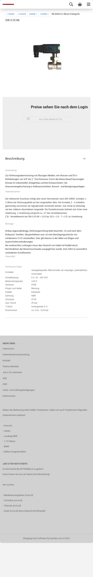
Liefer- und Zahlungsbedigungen (19, 390)
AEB (5, 378)
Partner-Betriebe (11, 366)
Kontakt (6, 360)
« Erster (10, 14)
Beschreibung (14, 158)
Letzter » (44, 14)
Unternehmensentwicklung (16, 354)
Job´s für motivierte (12, 372)
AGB (5, 384)
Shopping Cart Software (34, 538)
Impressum (8, 348)
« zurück (22, 14)
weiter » (33, 14)
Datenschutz (9, 396)
